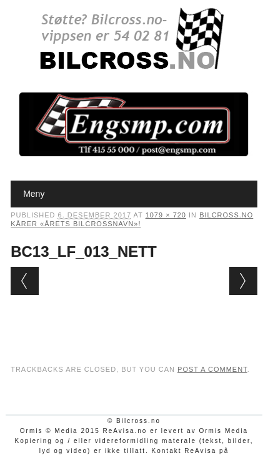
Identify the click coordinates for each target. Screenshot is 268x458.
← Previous (25, 281)
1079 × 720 (166, 215)
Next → (243, 281)
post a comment (212, 369)
